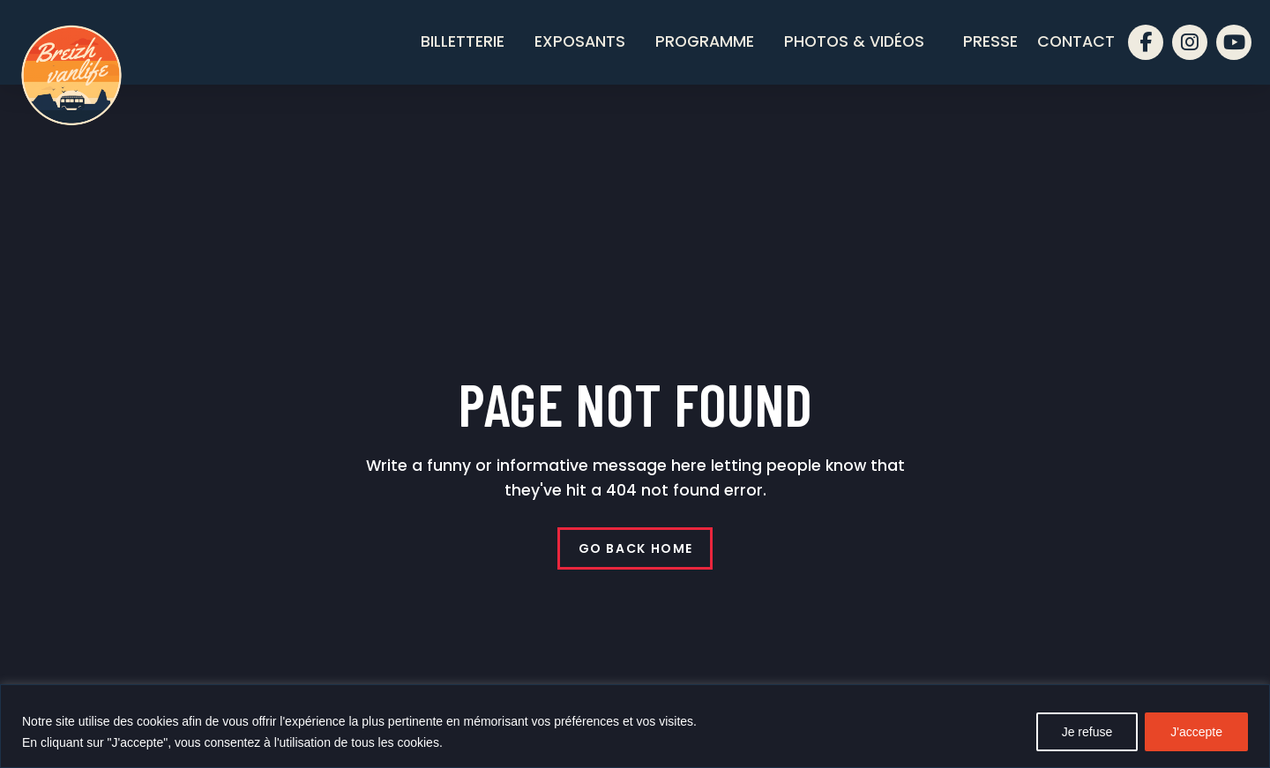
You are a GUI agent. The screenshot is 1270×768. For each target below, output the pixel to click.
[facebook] (1145, 42)
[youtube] (1233, 42)
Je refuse (1087, 732)
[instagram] (1189, 42)
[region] (635, 726)
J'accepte (1196, 732)
